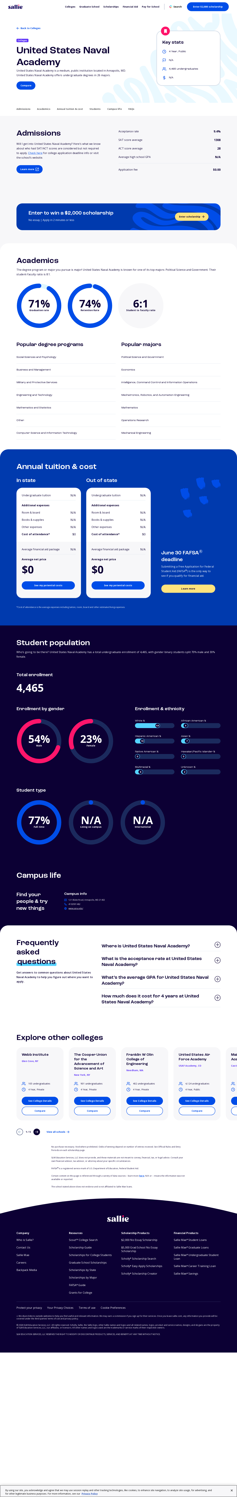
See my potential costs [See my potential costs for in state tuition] (48, 585)
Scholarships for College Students (90, 1255)
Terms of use (87, 1308)
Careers (21, 1262)
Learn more (27, 169)
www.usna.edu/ (75, 908)
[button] (113, 1308)
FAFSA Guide (77, 1285)
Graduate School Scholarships (88, 1262)
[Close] (231, 1490)
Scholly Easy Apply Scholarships (141, 1266)
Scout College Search (83, 1240)
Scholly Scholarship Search (138, 1258)
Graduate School (89, 6)
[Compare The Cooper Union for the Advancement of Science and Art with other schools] (92, 1111)
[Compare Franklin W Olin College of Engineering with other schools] (144, 1111)
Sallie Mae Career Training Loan (195, 1266)
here (141, 1175)
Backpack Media (26, 1270)
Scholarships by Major (83, 1277)
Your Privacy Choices (60, 1308)
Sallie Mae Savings (186, 1273)
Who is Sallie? (25, 1240)
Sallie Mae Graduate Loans (191, 1247)
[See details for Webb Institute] (40, 1101)
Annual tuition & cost (70, 109)
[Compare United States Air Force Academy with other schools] (197, 1111)
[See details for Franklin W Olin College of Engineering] (144, 1101)
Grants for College (80, 1292)
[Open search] (175, 7)
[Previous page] (19, 1132)
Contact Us (23, 1247)
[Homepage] (35, 7)
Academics (43, 109)
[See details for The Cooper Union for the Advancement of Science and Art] (92, 1101)
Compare (26, 85)
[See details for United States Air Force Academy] (197, 1101)
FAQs (131, 109)
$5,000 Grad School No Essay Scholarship (139, 1249)
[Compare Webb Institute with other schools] (40, 1111)
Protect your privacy (29, 1308)
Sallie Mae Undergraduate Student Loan (196, 1256)
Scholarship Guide (80, 1247)
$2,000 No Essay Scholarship (139, 1240)
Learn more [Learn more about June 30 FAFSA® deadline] (188, 588)
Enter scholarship (189, 216)
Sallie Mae (22, 1255)
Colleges (70, 6)
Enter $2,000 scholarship (208, 6)
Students (95, 109)
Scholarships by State (82, 1270)
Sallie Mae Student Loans (190, 1240)
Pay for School (150, 6)
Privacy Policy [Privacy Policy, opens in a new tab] (90, 1493)
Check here (35, 153)
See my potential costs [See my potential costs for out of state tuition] (118, 585)
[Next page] (36, 1132)
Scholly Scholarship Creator (139, 1273)
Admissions (23, 109)
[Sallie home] (118, 1221)
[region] (118, 1491)
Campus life (114, 109)
